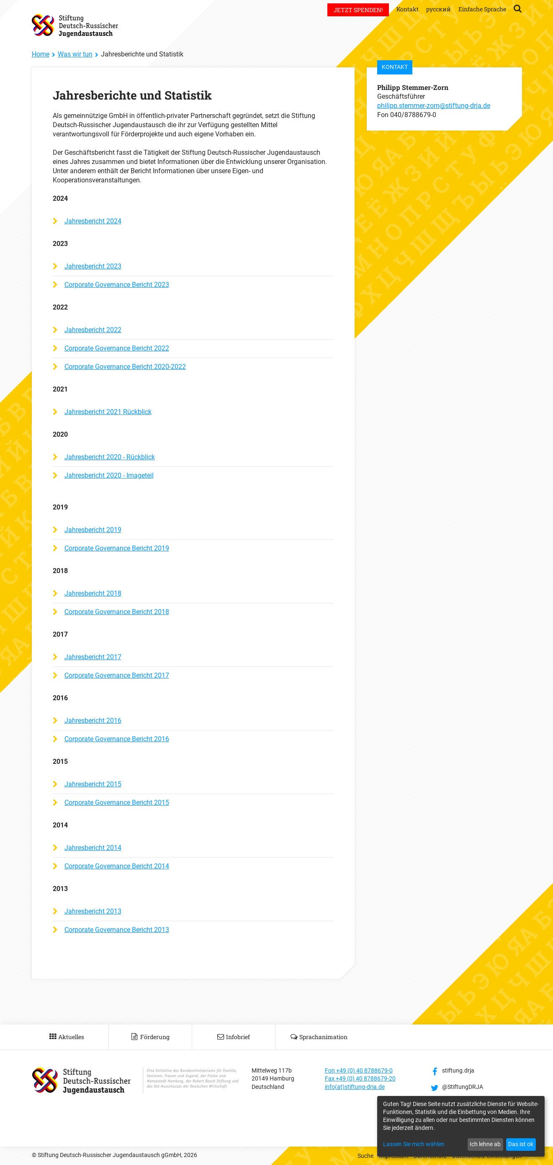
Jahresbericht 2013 (92, 911)
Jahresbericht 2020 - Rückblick (109, 457)
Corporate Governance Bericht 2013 (116, 930)
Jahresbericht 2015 (92, 784)
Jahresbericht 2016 (92, 721)
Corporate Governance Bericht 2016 (116, 739)
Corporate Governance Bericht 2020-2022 (125, 367)
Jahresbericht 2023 (92, 266)
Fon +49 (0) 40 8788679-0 (359, 1070)
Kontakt (407, 9)
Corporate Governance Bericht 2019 (116, 548)
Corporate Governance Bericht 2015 (116, 803)
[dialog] (461, 1126)
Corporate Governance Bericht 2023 (116, 285)
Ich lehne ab (485, 1144)
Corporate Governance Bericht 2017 (116, 675)
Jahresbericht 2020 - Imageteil (109, 475)
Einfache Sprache (482, 9)
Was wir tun (75, 54)
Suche (365, 1155)
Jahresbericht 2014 (92, 848)
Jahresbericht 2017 (92, 657)
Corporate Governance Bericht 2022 (116, 348)
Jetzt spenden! (358, 10)
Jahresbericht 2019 (92, 530)
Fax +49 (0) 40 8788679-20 (360, 1078)
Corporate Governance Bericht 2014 (116, 866)
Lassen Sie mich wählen (414, 1144)
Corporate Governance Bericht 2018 (116, 612)
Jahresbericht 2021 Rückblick (108, 412)
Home (40, 54)
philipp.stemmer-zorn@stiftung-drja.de (433, 106)
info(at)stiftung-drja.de (355, 1086)
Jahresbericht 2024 (92, 221)
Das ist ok (520, 1144)
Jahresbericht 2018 (92, 593)
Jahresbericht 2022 (92, 330)
